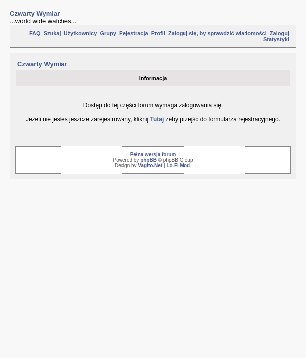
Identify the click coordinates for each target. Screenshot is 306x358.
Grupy (108, 33)
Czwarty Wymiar (35, 13)
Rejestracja (133, 33)
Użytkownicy (80, 33)
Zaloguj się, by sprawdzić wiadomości (217, 33)
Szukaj (52, 33)
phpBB (148, 160)
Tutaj (157, 119)
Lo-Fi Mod (178, 165)
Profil (158, 33)
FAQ (35, 33)
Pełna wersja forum (153, 154)
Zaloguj (279, 33)
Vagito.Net (150, 165)
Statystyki (276, 39)
